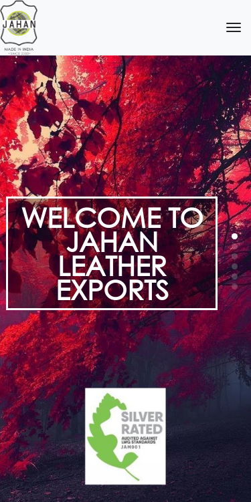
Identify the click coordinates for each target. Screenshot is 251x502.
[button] (235, 236)
